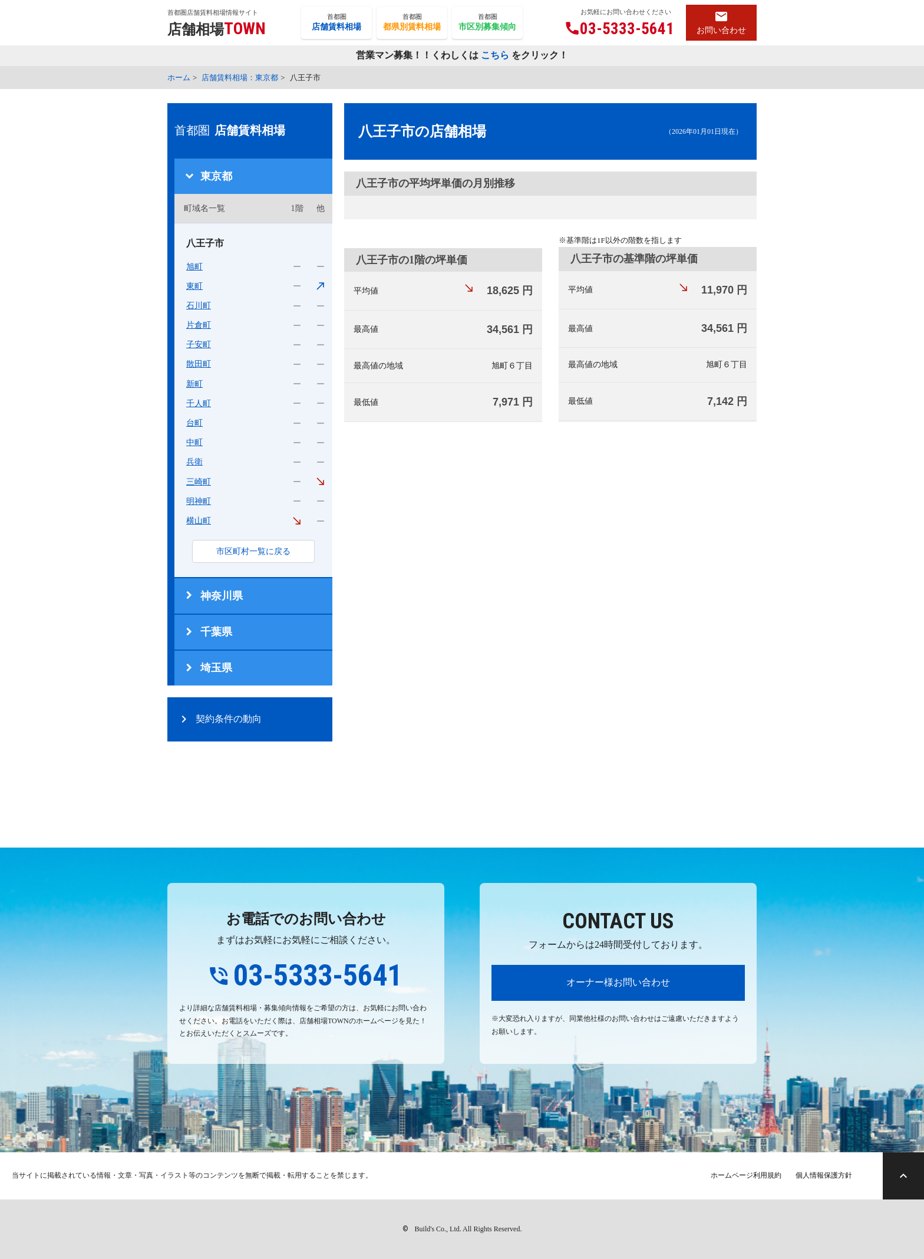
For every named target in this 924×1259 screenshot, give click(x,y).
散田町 (198, 364)
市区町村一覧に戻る (253, 551)
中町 (194, 442)
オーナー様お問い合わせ (618, 982)
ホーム (178, 77)
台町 (194, 422)
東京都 (216, 176)
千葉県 (216, 632)
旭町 (194, 266)
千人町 (198, 403)
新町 (194, 384)
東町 (194, 286)
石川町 (198, 305)
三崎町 (198, 481)
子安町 (198, 344)
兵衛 (194, 461)
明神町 (198, 501)
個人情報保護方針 (824, 1175)
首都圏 (336, 23)
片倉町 (198, 325)
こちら (495, 56)
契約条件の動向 (229, 719)
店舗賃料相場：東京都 (240, 77)
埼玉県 (216, 668)
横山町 (198, 520)
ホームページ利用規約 (746, 1175)
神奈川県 (221, 596)
